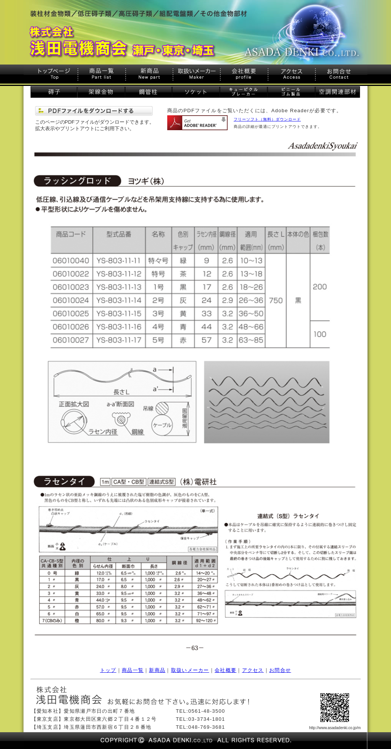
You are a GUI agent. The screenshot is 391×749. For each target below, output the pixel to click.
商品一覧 (133, 670)
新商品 (157, 670)
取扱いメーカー (190, 670)
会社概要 (225, 670)
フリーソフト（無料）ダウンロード (267, 119)
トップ (108, 670)
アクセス (253, 670)
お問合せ (280, 670)
